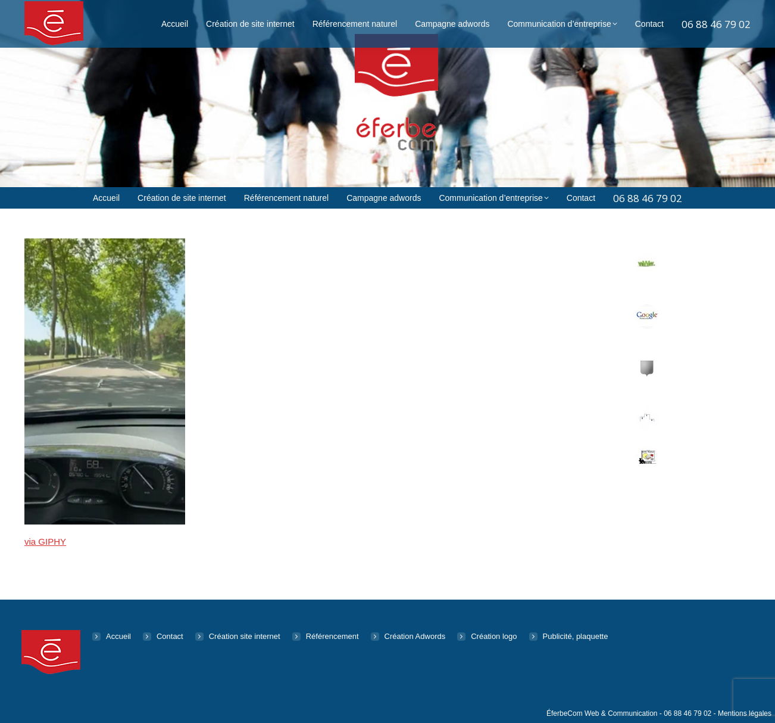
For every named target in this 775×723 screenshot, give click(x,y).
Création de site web (695, 266)
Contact (170, 636)
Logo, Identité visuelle (691, 369)
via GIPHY (45, 541)
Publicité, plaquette (575, 636)
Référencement (694, 413)
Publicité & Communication (694, 458)
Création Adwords (415, 636)
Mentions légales (744, 713)
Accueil (118, 636)
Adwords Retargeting (688, 317)
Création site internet (244, 636)
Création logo (494, 636)
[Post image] (647, 265)
